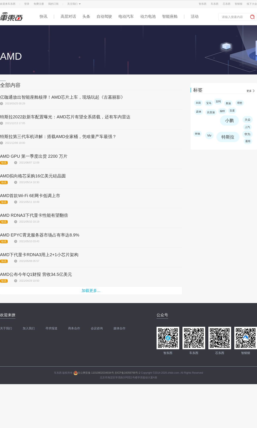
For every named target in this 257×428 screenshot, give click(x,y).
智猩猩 (238, 3)
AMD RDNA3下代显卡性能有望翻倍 (34, 215)
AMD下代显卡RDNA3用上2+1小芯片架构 (39, 254)
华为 (247, 134)
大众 (248, 119)
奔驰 (197, 133)
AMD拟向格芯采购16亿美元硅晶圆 (33, 176)
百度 (232, 110)
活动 (195, 16)
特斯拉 (227, 137)
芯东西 (226, 3)
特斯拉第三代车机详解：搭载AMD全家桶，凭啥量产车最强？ (58, 136)
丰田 (198, 102)
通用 (247, 141)
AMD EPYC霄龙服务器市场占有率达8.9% (39, 235)
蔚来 (198, 111)
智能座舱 (170, 16)
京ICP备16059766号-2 (127, 372)
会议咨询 (97, 328)
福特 (222, 111)
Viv (209, 135)
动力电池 (148, 16)
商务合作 (74, 328)
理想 (239, 102)
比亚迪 (211, 112)
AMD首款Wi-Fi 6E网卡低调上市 (30, 195)
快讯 (43, 16)
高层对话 (68, 16)
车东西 (214, 3)
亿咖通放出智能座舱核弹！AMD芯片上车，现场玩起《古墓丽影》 (62, 97)
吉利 (218, 101)
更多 (249, 90)
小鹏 (229, 120)
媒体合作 (120, 328)
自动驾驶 (104, 16)
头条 (86, 16)
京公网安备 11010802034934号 (93, 372)
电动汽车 (126, 16)
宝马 (208, 103)
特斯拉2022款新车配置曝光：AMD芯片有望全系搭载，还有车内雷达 (65, 116)
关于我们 (6, 328)
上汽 (247, 127)
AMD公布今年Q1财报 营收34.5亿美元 (36, 274)
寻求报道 (51, 328)
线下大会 (252, 3)
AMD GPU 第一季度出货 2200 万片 (33, 156)
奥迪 (228, 103)
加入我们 (29, 328)
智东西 (202, 3)
